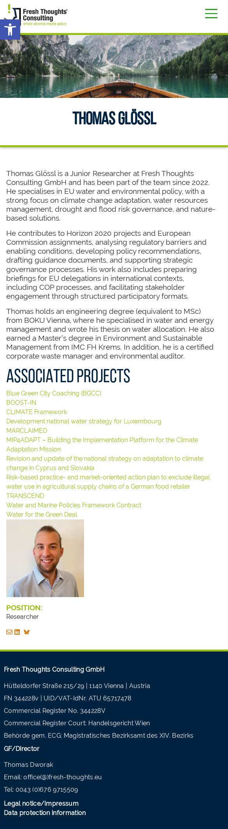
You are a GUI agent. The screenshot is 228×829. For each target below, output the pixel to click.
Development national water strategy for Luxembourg (83, 421)
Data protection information (45, 813)
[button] (10, 29)
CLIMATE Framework (36, 412)
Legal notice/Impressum (41, 803)
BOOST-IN (21, 402)
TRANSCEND (25, 496)
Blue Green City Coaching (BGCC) (53, 393)
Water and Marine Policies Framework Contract (73, 505)
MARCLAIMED (26, 430)
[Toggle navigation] (211, 13)
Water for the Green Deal (41, 514)
